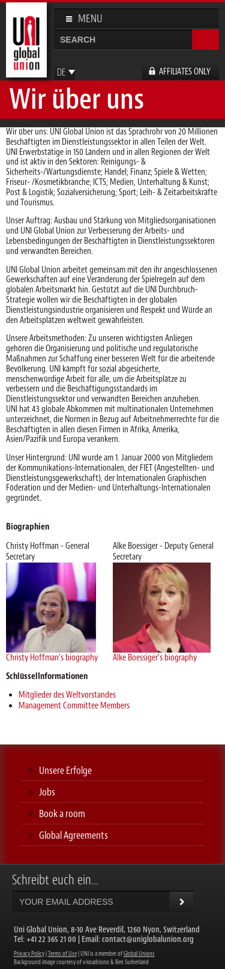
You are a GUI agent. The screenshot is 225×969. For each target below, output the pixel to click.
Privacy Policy (29, 954)
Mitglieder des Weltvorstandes (67, 695)
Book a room (62, 813)
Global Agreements (73, 835)
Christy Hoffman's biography (52, 657)
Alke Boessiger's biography (155, 657)
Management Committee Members (74, 705)
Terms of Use (62, 954)
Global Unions (139, 954)
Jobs (47, 791)
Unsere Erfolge (65, 770)
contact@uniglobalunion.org (148, 939)
